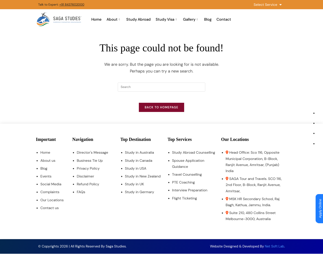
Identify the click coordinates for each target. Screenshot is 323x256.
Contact (222, 19)
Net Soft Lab (274, 248)
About (114, 19)
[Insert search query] (161, 87)
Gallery (190, 19)
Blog (207, 19)
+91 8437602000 (71, 4)
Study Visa (166, 19)
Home (98, 19)
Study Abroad (139, 19)
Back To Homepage (161, 110)
